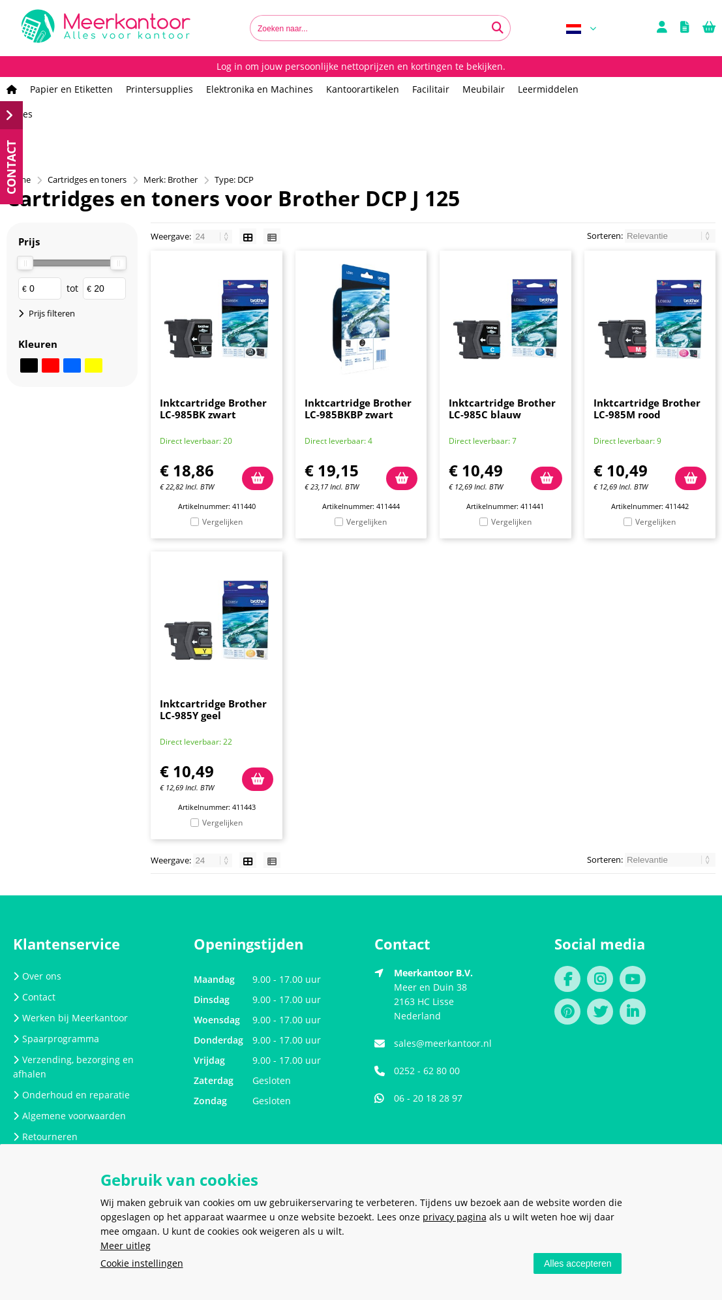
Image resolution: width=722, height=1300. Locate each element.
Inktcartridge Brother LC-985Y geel (213, 709)
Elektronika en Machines (259, 89)
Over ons (37, 976)
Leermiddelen (548, 89)
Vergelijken (222, 521)
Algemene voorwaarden (69, 1115)
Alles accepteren (578, 1263)
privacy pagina (455, 1217)
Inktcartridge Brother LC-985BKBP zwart (358, 408)
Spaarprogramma (56, 1038)
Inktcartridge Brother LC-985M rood (647, 408)
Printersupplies (159, 89)
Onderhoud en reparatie (71, 1095)
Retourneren (45, 1136)
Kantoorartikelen (362, 89)
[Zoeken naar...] (498, 28)
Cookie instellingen (141, 1263)
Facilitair (430, 89)
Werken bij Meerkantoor (70, 1018)
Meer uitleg (125, 1245)
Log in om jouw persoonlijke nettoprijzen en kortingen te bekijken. (361, 66)
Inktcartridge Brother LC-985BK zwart (213, 408)
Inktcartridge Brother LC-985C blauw (502, 408)
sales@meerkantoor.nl (443, 1043)
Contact (34, 997)
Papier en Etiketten (71, 89)
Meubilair (483, 89)
